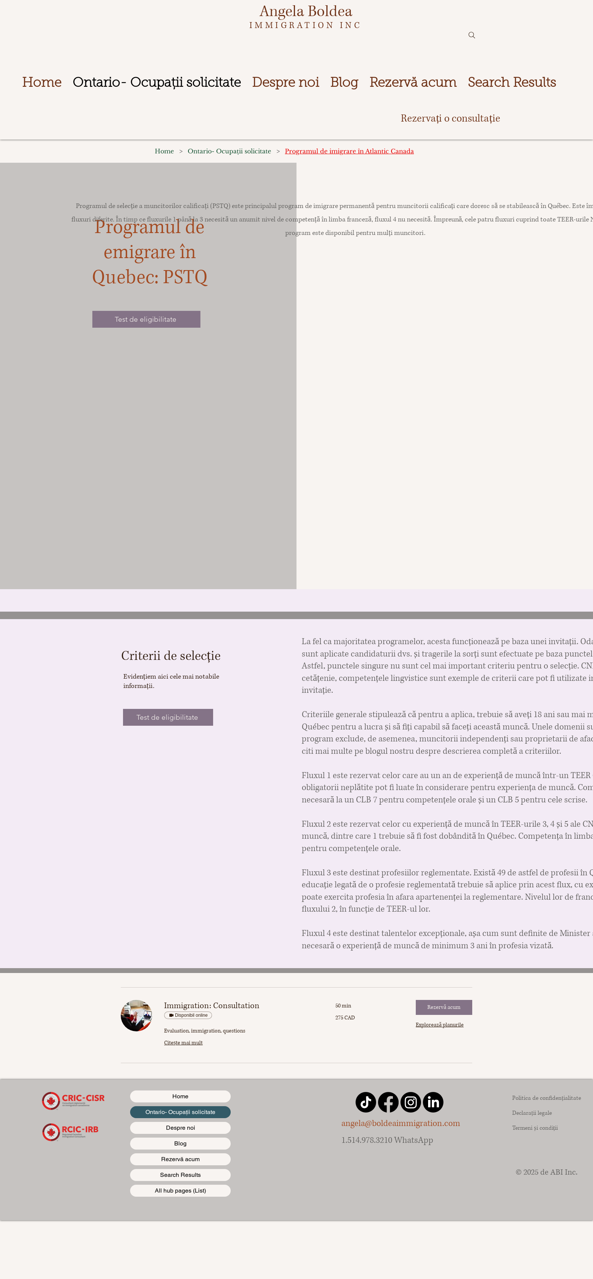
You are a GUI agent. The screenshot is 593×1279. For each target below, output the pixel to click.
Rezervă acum (180, 1159)
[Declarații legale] (542, 1112)
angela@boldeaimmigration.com (400, 1123)
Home (180, 1096)
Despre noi (180, 1127)
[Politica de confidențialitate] (546, 1097)
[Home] (164, 151)
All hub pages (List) (180, 1190)
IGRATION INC (318, 25)
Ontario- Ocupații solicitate (180, 1112)
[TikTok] (366, 1102)
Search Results (180, 1174)
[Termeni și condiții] (543, 1127)
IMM (262, 25)
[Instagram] (410, 1102)
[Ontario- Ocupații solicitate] (229, 151)
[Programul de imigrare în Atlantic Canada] (349, 151)
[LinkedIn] (433, 1102)
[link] (240, 1006)
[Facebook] (388, 1102)
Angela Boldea (305, 11)
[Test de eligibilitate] (146, 319)
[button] (444, 1007)
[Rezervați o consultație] (450, 118)
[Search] (472, 35)
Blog (180, 1143)
